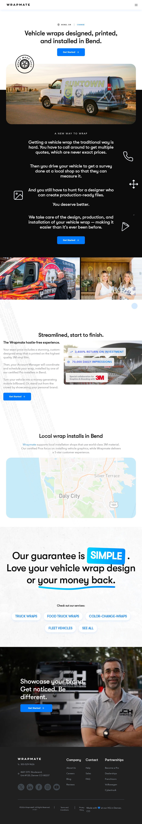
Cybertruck (110, 790)
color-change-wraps (108, 616)
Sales (88, 773)
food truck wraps (63, 616)
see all (87, 628)
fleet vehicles (60, 628)
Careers (70, 773)
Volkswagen (111, 784)
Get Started (69, 52)
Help (88, 767)
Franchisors (110, 779)
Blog (68, 779)
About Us (71, 767)
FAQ (88, 779)
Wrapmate (29, 444)
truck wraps (26, 616)
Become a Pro (112, 767)
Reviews (70, 784)
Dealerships (111, 773)
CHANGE (81, 25)
